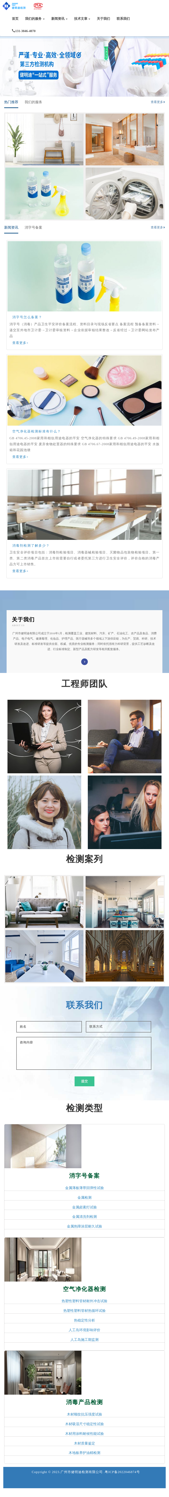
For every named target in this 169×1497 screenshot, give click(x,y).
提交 (84, 1081)
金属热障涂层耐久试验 (84, 1226)
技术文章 (82, 18)
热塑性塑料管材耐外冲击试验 (84, 1301)
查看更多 (157, 102)
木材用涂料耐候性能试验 (84, 1434)
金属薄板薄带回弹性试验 (84, 1188)
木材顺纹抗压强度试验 (84, 1414)
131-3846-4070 (24, 31)
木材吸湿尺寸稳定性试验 (84, 1424)
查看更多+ (20, 343)
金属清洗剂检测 (84, 1217)
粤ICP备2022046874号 (122, 1472)
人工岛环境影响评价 (84, 1330)
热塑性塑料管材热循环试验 (84, 1311)
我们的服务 (35, 18)
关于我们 (103, 18)
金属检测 (84, 1197)
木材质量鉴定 (84, 1443)
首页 (15, 18)
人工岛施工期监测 (84, 1340)
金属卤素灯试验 (84, 1207)
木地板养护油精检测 (84, 1453)
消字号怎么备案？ (27, 317)
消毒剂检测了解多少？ (31, 546)
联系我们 (123, 18)
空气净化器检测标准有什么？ (36, 431)
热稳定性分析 (84, 1320)
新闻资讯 (59, 18)
